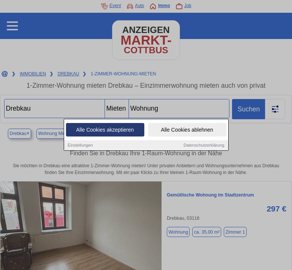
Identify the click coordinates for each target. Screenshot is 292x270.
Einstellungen (80, 145)
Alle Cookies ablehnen (187, 130)
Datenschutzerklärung (204, 145)
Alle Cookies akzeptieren (105, 130)
